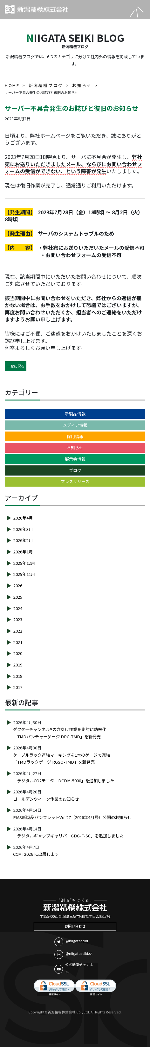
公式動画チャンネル (73, 968)
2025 (17, 597)
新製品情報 (75, 414)
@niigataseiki (71, 941)
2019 (17, 665)
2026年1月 (23, 552)
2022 (17, 631)
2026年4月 (23, 518)
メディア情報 (75, 425)
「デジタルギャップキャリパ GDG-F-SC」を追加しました (68, 836)
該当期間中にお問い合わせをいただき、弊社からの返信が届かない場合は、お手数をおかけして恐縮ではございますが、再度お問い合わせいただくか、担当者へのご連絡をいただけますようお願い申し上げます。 (73, 308)
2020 (17, 653)
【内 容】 (19, 247)
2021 (17, 642)
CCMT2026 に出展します (36, 854)
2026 (17, 586)
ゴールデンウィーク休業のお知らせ (46, 799)
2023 (17, 619)
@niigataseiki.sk (73, 954)
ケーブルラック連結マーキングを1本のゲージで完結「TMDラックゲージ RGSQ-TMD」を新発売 (61, 758)
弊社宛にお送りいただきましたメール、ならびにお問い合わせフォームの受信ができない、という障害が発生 (73, 164)
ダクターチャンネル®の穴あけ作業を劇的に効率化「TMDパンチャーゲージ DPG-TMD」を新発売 (59, 733)
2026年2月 (23, 540)
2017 (17, 687)
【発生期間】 (19, 212)
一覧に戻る (15, 366)
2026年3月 (23, 529)
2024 (17, 608)
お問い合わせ (75, 926)
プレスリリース (75, 481)
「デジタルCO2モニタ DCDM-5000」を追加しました (63, 781)
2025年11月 (24, 574)
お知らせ (75, 448)
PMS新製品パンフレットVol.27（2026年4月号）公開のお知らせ (72, 817)
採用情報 (75, 436)
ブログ (75, 470)
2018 (17, 676)
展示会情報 (75, 459)
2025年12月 (24, 563)
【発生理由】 (19, 233)
